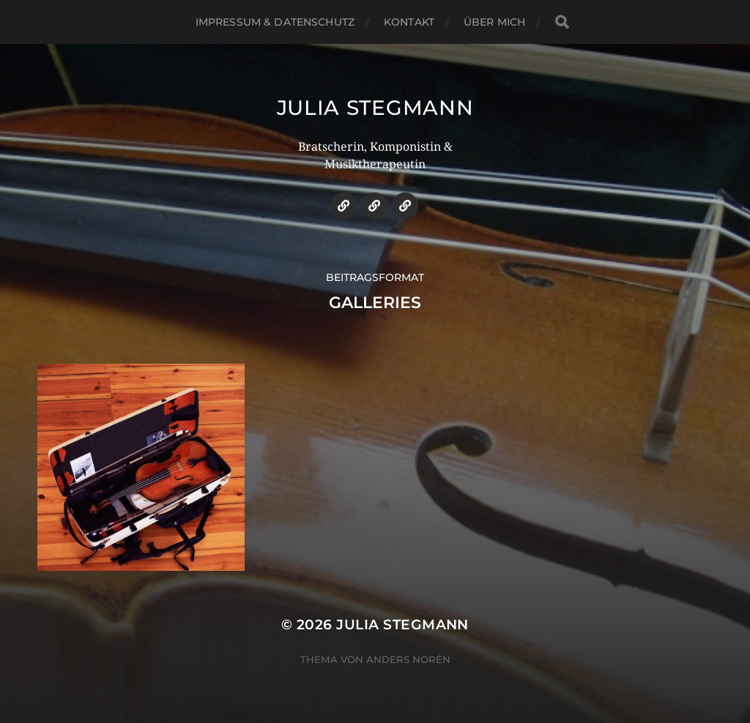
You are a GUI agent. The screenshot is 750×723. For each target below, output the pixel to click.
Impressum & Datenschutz (275, 22)
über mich (494, 22)
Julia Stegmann (375, 107)
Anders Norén (408, 659)
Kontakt (409, 22)
